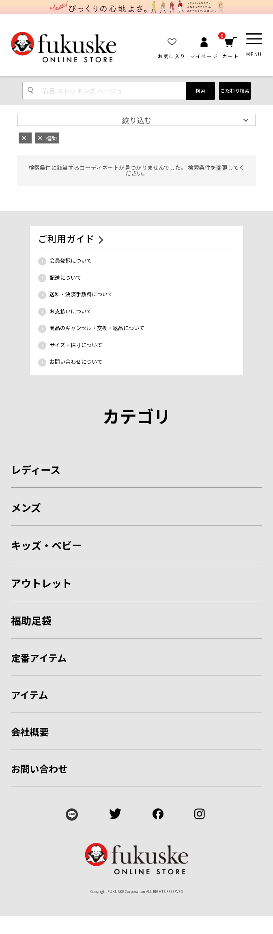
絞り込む (136, 120)
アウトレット (41, 583)
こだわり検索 (234, 90)
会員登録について (70, 260)
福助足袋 (31, 620)
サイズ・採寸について (75, 345)
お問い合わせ (39, 768)
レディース (35, 469)
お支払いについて (70, 311)
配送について (65, 277)
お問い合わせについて (75, 361)
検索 (200, 90)
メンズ (26, 507)
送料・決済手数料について (81, 294)
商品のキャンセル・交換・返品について (96, 328)
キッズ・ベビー (46, 545)
